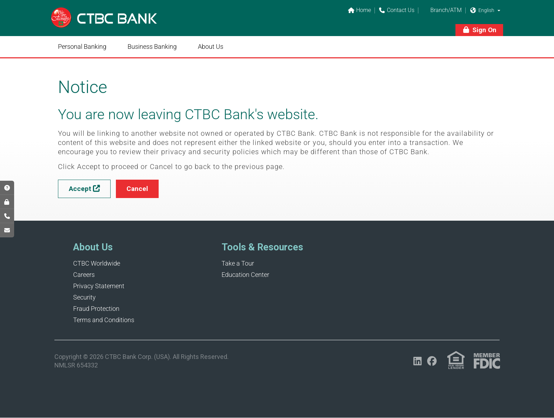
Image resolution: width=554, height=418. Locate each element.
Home (359, 10)
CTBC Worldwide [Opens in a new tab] (96, 263)
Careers (84, 274)
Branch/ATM (442, 10)
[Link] (104, 22)
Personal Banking (82, 46)
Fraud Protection (96, 308)
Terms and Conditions (103, 320)
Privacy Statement (98, 286)
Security (84, 297)
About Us (210, 46)
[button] (499, 10)
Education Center (245, 274)
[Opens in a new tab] (417, 361)
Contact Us (396, 10)
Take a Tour (238, 263)
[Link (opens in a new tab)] (456, 360)
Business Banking (152, 46)
